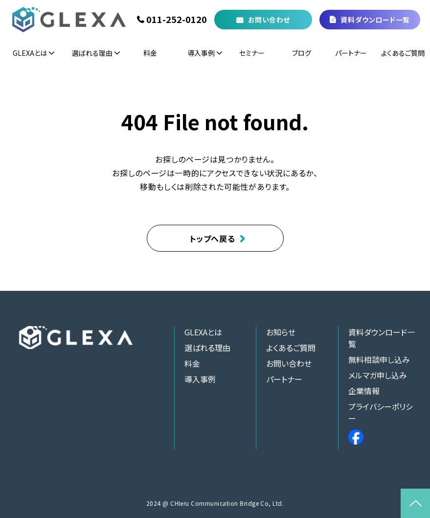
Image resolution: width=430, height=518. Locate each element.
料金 (150, 53)
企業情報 (364, 391)
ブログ (301, 53)
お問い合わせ (269, 19)
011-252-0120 (176, 19)
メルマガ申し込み (377, 375)
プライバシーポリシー (380, 412)
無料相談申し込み (379, 359)
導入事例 (201, 53)
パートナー (351, 53)
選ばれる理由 (92, 53)
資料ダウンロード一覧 (375, 19)
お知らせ (280, 332)
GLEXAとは (30, 53)
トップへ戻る (212, 238)
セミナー (252, 53)
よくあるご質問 (403, 53)
